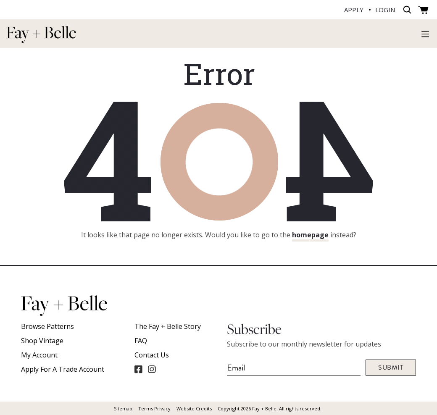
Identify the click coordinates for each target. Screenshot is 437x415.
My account (39, 355)
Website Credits (194, 408)
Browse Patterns (47, 326)
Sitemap (123, 408)
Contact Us (151, 355)
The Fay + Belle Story (167, 326)
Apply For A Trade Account (62, 369)
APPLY (353, 9)
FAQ (140, 340)
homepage (310, 234)
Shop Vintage (42, 340)
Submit (390, 367)
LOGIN (385, 9)
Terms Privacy (154, 408)
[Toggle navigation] (425, 33)
